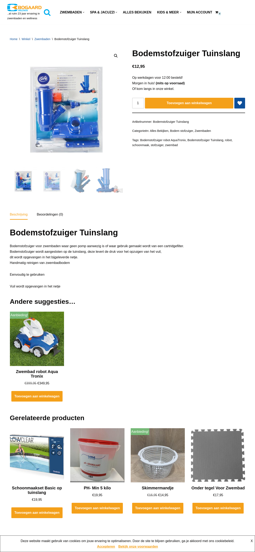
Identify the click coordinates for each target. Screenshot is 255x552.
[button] (83, 12)
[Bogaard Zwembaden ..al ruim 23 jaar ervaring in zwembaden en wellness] (24, 12)
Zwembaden (42, 39)
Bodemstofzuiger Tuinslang (205, 140)
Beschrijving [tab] (19, 215)
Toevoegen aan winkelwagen (189, 103)
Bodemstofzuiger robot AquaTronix (163, 140)
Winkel (26, 39)
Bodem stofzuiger (181, 130)
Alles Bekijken (137, 12)
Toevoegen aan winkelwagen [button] (36, 397)
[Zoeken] (47, 12)
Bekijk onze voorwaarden (138, 546)
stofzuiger (157, 145)
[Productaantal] (138, 103)
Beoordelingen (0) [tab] (50, 215)
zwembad (171, 145)
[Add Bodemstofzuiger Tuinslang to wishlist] (239, 103)
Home (14, 39)
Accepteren (106, 546)
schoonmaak (140, 145)
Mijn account (199, 12)
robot (228, 140)
